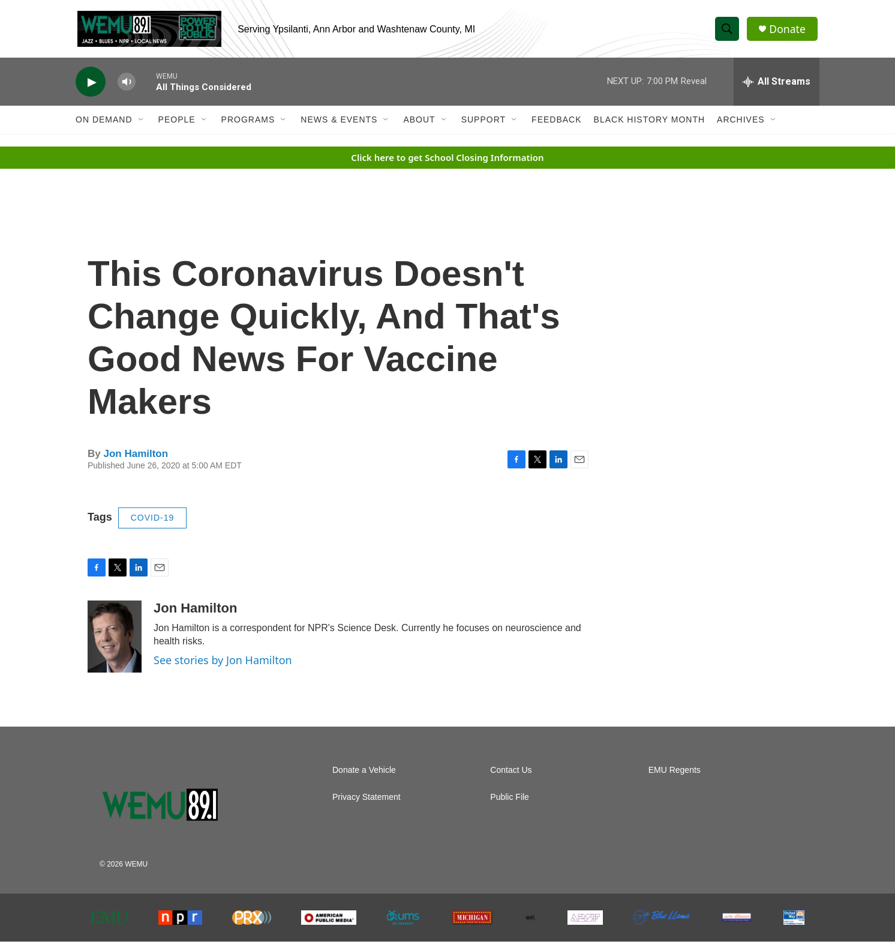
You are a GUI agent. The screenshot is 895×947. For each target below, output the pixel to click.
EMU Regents (674, 775)
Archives (741, 125)
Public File (509, 802)
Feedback (556, 125)
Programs (248, 125)
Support (483, 125)
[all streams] (776, 87)
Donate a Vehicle (364, 775)
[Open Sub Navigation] (141, 125)
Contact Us (510, 775)
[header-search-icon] (728, 32)
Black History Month (649, 125)
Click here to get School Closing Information (447, 163)
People (177, 125)
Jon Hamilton (135, 458)
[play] (90, 87)
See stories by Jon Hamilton (223, 665)
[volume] (126, 87)
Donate (788, 31)
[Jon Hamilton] (115, 642)
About (419, 125)
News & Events (339, 125)
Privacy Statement (366, 802)
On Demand (104, 125)
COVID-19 (153, 523)
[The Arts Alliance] (736, 923)
